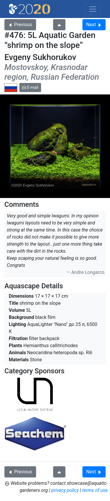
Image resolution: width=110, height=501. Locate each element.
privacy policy (65, 490)
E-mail (30, 87)
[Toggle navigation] (92, 9)
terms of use (95, 490)
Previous (20, 24)
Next (94, 24)
